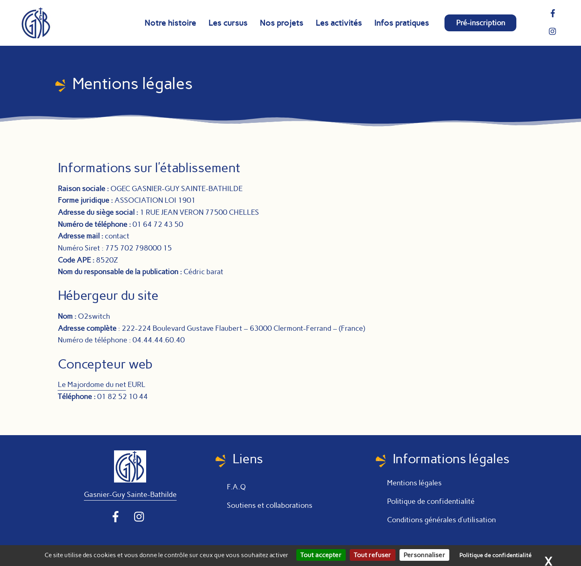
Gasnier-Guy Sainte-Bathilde (130, 494)
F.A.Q (236, 487)
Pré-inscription (480, 22)
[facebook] (553, 12)
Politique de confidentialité (431, 501)
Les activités (339, 23)
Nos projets (281, 23)
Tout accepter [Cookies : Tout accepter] (321, 555)
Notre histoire (170, 23)
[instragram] (553, 30)
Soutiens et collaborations (269, 505)
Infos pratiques (401, 23)
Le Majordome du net (92, 384)
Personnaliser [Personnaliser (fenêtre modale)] (424, 555)
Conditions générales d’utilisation (442, 519)
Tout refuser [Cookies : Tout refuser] (372, 555)
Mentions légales (414, 482)
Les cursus (227, 23)
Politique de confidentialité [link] (495, 555)
